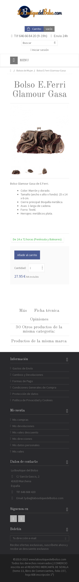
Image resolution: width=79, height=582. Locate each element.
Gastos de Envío (22, 368)
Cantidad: (20, 268)
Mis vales (18, 451)
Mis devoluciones (23, 426)
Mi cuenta (17, 410)
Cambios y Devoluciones (27, 375)
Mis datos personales (26, 445)
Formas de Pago (22, 381)
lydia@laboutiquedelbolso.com (43, 498)
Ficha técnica (46, 311)
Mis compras (20, 420)
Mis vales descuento (25, 432)
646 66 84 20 (27, 35)
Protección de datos (25, 394)
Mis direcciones (22, 439)
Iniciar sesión (39, 50)
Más (23, 311)
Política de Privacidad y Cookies (32, 400)
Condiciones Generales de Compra (34, 387)
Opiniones (39, 319)
